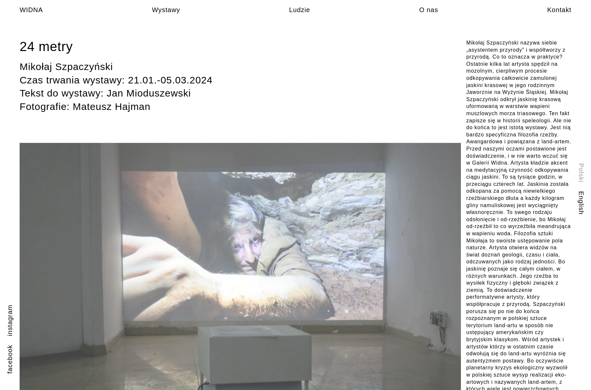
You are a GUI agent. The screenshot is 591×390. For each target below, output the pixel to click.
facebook (9, 359)
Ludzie (299, 9)
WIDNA (31, 9)
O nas (428, 9)
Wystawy (166, 9)
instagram (9, 320)
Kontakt (559, 9)
